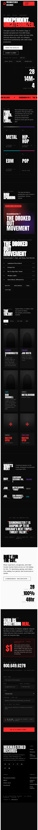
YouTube (18, 61)
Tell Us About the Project (11, 704)
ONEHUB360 (14, 799)
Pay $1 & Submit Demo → (19, 729)
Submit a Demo (10, 53)
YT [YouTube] (17, 764)
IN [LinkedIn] (21, 764)
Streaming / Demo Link (10, 697)
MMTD (5, 780)
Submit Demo (27, 3)
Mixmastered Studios (9, 778)
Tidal (28, 285)
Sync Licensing (32, 755)
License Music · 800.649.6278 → (17, 578)
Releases (32, 752)
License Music (34, 784)
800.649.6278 (34, 778)
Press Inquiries (32, 787)
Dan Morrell (6, 785)
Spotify (22, 57)
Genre (5, 690)
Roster (32, 749)
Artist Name (7, 676)
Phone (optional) (25, 683)
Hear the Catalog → (13, 47)
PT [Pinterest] (5, 768)
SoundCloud (28, 61)
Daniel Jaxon (7, 783)
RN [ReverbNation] (9, 768)
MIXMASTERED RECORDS (10, 3)
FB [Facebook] (5, 764)
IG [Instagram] (9, 764)
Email (5, 683)
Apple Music (9, 61)
